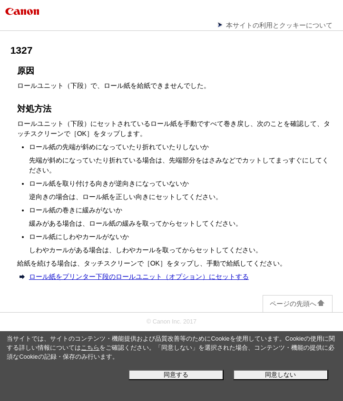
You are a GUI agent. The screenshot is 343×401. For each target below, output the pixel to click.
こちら (90, 347)
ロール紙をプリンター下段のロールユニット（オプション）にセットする (139, 276)
